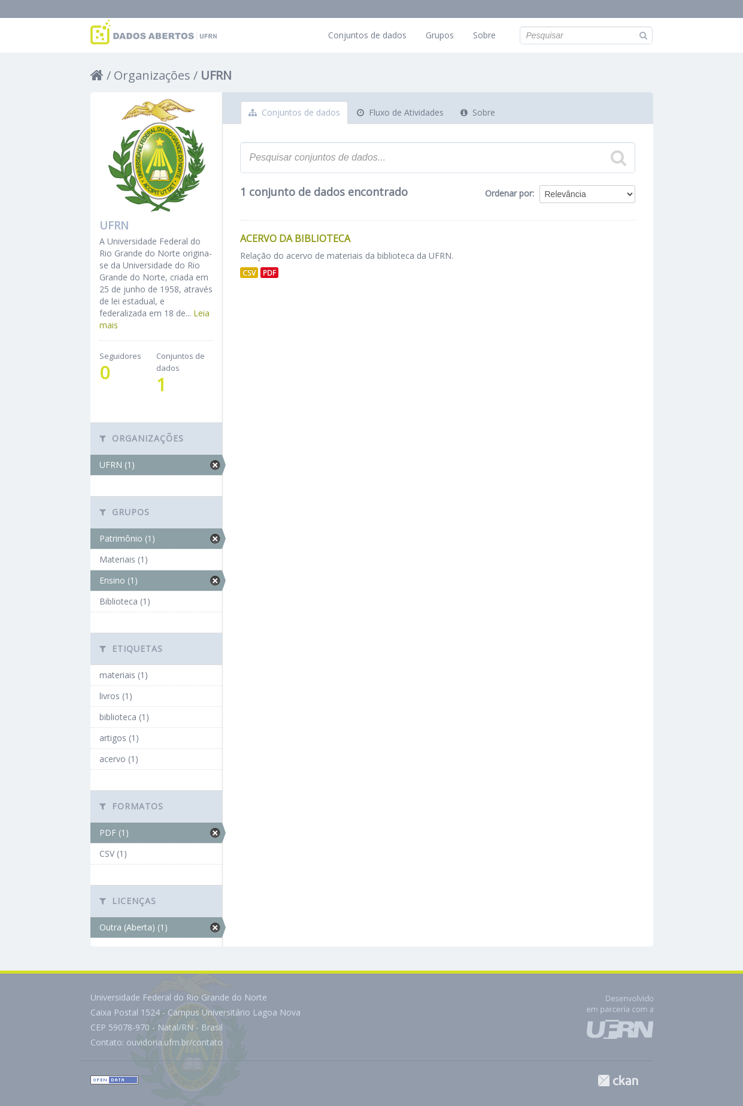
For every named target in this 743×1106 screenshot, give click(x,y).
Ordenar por (508, 193)
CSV (249, 272)
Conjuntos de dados (367, 35)
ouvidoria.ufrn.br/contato (174, 1042)
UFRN (216, 75)
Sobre (484, 35)
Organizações (152, 75)
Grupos (440, 35)
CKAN (618, 1080)
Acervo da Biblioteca (295, 238)
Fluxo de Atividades (400, 112)
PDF (269, 272)
